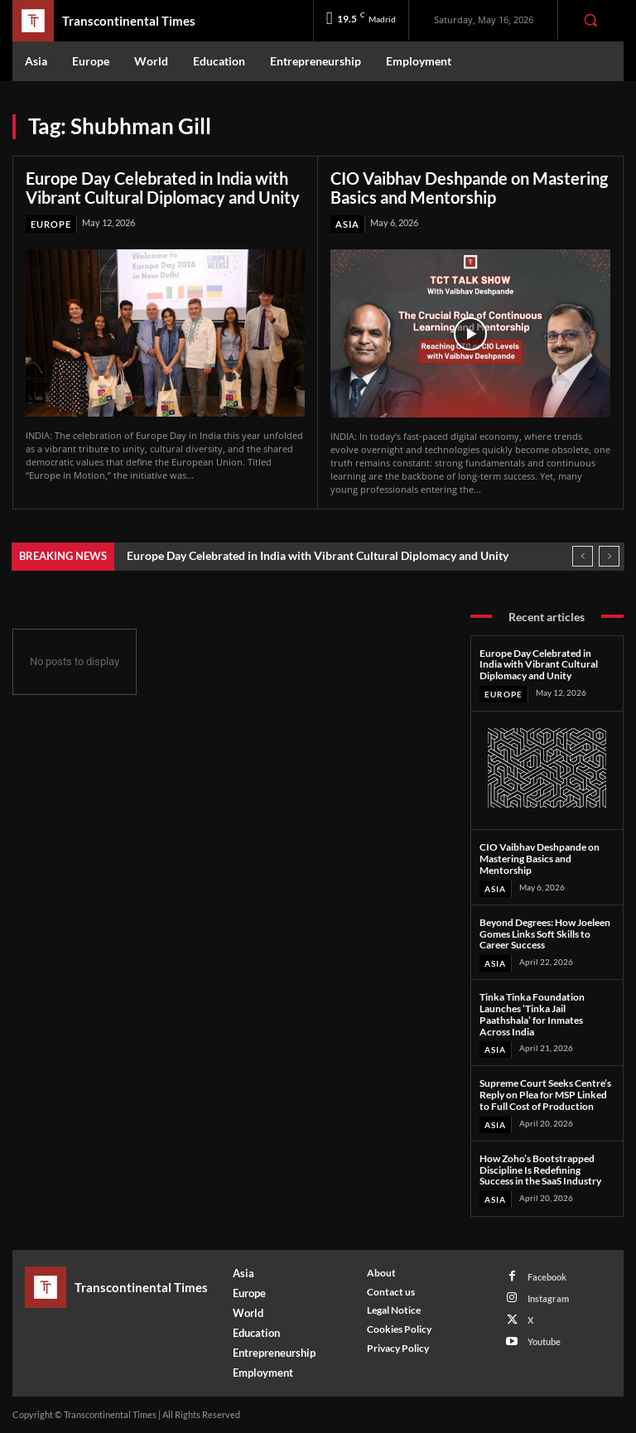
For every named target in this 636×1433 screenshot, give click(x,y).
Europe (51, 224)
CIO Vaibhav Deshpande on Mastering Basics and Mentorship (469, 187)
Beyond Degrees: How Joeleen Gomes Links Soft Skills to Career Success (544, 934)
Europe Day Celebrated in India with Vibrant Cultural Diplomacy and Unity (163, 187)
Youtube (544, 1341)
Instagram (548, 1298)
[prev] (582, 556)
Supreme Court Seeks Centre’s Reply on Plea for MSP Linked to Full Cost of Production (545, 1094)
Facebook (547, 1276)
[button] (590, 20)
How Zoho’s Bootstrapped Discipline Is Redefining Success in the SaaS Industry (540, 1170)
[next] (609, 556)
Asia (347, 224)
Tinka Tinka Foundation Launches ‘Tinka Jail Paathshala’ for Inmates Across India (532, 1014)
